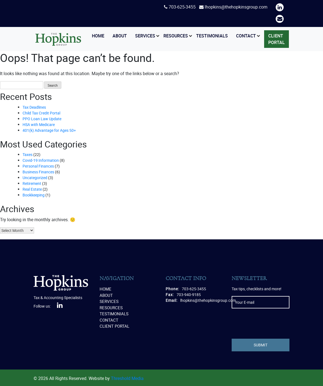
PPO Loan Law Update (42, 118)
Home (98, 36)
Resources (175, 36)
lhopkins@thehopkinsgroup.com (236, 7)
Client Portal (276, 39)
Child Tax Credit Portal (41, 113)
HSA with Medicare (39, 124)
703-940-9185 (189, 294)
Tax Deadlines (34, 107)
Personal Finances (38, 166)
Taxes (27, 154)
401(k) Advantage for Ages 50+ (49, 130)
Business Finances (38, 171)
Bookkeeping (34, 195)
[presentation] (273, 323)
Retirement (32, 183)
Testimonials (212, 36)
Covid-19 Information (41, 160)
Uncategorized (35, 177)
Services (145, 36)
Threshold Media (127, 378)
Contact (246, 36)
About (120, 36)
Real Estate (32, 189)
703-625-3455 (182, 7)
